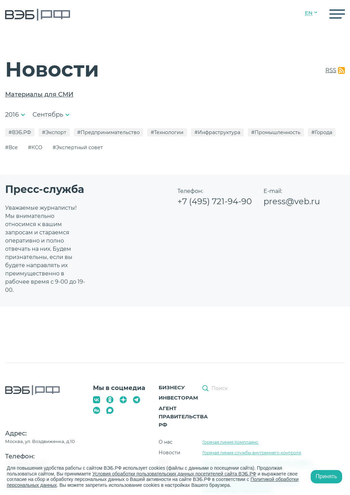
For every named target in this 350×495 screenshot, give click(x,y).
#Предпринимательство (108, 132)
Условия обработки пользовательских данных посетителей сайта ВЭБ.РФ (174, 474)
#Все (11, 147)
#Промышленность (275, 132)
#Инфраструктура (217, 132)
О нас (166, 442)
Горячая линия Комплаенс (230, 442)
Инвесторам (178, 397)
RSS (330, 70)
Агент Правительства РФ (183, 416)
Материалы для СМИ (39, 94)
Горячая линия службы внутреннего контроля (251, 452)
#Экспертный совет (78, 147)
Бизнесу (172, 387)
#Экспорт (54, 132)
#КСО (35, 147)
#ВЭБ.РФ (20, 132)
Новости (169, 453)
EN (308, 13)
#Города (321, 132)
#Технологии (167, 132)
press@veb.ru (292, 201)
